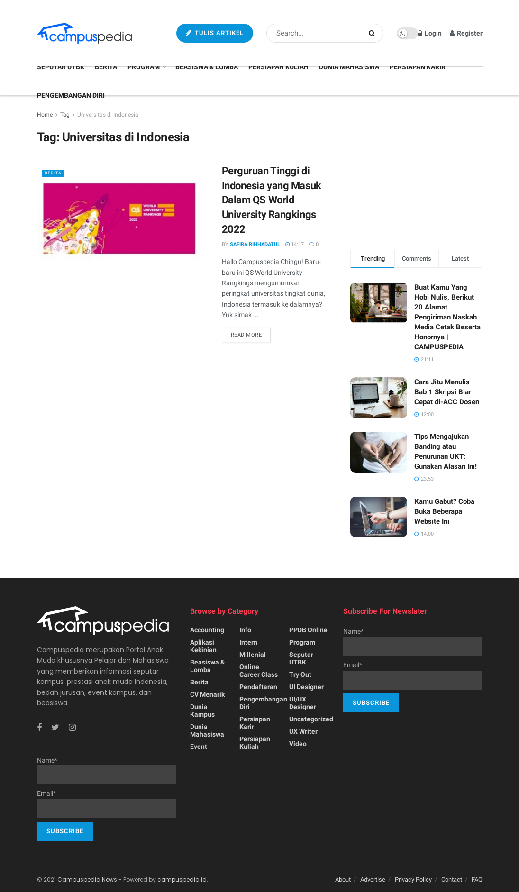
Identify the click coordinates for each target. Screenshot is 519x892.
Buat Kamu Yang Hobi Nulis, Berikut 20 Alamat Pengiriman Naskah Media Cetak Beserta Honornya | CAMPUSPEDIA (447, 317)
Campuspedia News (87, 879)
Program (143, 67)
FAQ (477, 879)
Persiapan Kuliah (278, 67)
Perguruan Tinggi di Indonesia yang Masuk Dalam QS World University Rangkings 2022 (271, 200)
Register (466, 33)
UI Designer (306, 687)
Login (430, 33)
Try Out (300, 674)
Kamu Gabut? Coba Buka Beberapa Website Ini (444, 511)
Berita (106, 67)
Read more (246, 335)
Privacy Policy (413, 879)
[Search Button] (373, 33)
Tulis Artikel (215, 32)
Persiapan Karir (418, 67)
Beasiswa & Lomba (206, 67)
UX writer (303, 731)
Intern (248, 642)
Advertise (372, 879)
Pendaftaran (258, 687)
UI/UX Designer (302, 702)
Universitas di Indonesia (107, 114)
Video (298, 743)
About (343, 879)
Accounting (207, 630)
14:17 (294, 244)
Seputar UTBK (60, 67)
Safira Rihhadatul (255, 244)
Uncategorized (311, 719)
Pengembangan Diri (71, 95)
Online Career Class (258, 670)
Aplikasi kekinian (203, 646)
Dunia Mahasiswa (349, 67)
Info (245, 630)
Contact (451, 879)
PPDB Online (308, 630)
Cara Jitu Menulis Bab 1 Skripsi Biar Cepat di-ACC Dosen (446, 392)
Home (45, 114)
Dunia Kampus (202, 710)
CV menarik (207, 694)
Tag (65, 114)
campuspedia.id (182, 879)
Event (198, 746)
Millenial (252, 654)
